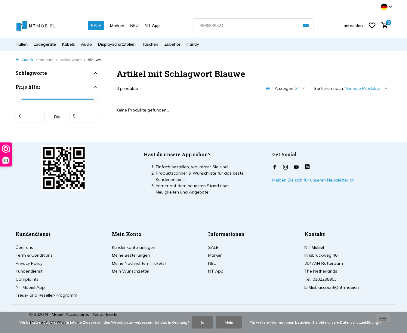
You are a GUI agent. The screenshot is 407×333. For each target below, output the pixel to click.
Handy (193, 44)
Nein (229, 322)
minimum (30, 116)
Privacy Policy (29, 263)
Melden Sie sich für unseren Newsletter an (313, 180)
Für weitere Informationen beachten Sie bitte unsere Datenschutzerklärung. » (316, 322)
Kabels (68, 44)
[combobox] (253, 25)
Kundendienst (29, 271)
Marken (117, 25)
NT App (152, 25)
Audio (86, 44)
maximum (83, 116)
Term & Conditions (34, 255)
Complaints (27, 279)
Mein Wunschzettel (130, 271)
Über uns (24, 247)
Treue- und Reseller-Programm (46, 295)
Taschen (150, 44)
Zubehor (172, 44)
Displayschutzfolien (117, 44)
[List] (267, 88)
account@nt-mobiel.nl (340, 287)
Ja (202, 322)
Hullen (22, 44)
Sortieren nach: (329, 88)
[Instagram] (285, 167)
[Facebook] (274, 167)
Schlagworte (73, 59)
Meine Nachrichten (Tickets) (139, 263)
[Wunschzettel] (372, 25)
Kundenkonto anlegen (133, 247)
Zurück (24, 59)
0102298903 (325, 279)
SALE (96, 25)
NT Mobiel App (30, 287)
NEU (134, 25)
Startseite (47, 59)
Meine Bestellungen (131, 255)
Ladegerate (45, 44)
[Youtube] (296, 167)
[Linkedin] (307, 167)
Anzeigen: (284, 88)
